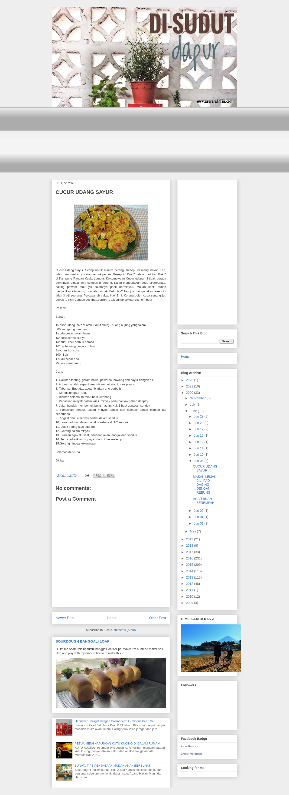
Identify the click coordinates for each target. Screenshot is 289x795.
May (193, 531)
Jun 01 (199, 523)
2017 (190, 552)
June (194, 411)
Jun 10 (199, 454)
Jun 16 (199, 435)
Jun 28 (199, 423)
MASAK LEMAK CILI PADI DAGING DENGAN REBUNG (204, 484)
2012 (190, 584)
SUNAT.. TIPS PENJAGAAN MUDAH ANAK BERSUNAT (113, 765)
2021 (190, 386)
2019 (190, 539)
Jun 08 (199, 461)
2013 (190, 577)
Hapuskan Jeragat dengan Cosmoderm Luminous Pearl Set (115, 721)
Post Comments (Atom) (120, 630)
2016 (190, 558)
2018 (190, 545)
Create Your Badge (192, 753)
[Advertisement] (144, 139)
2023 (190, 380)
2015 (190, 564)
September (198, 398)
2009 (190, 603)
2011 (190, 590)
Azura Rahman (189, 746)
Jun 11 (199, 448)
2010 (190, 596)
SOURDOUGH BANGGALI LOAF (82, 641)
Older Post (157, 618)
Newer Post (65, 618)
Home (112, 618)
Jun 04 (199, 517)
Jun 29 (199, 416)
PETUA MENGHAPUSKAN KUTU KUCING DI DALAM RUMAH (117, 743)
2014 (190, 571)
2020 (190, 392)
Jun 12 (199, 442)
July (193, 404)
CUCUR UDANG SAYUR (205, 468)
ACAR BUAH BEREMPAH (203, 501)
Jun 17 (199, 429)
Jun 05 (199, 510)
